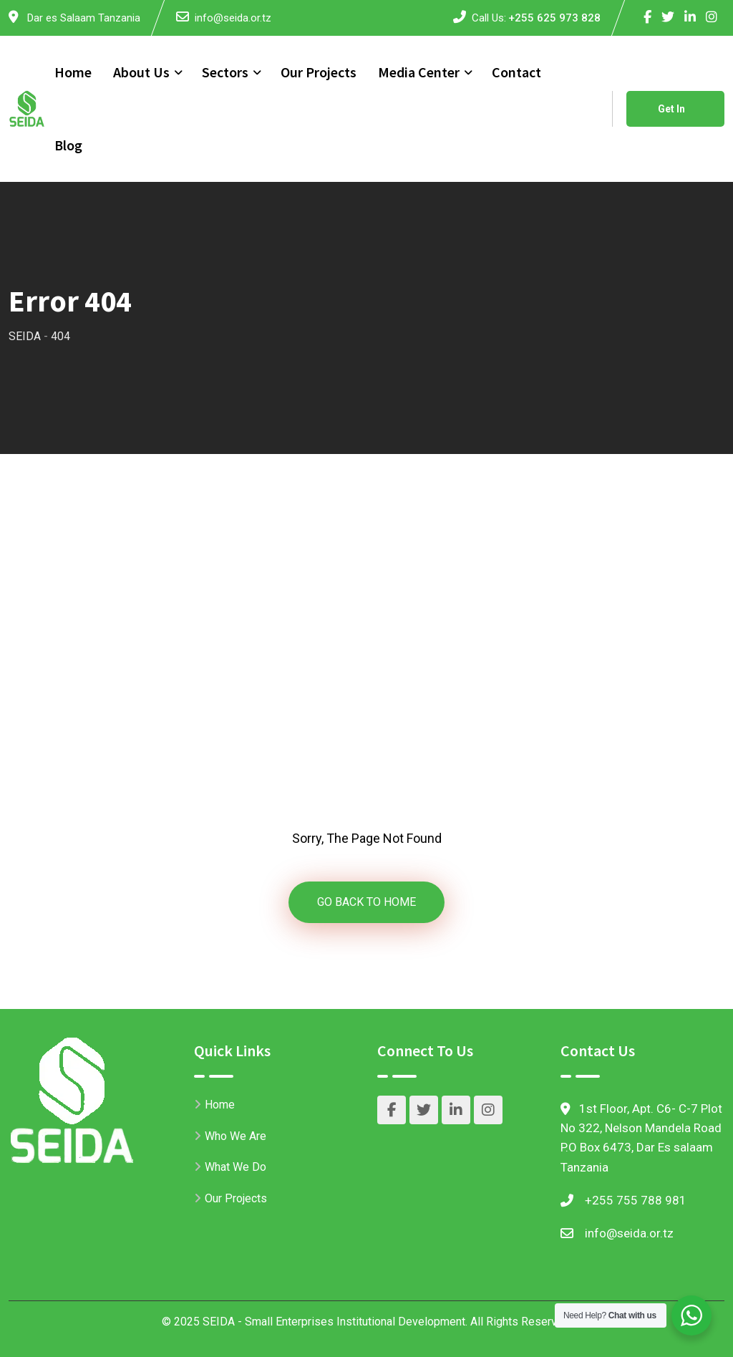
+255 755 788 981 (635, 1200)
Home (73, 72)
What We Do (235, 1167)
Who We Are (235, 1136)
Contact (516, 72)
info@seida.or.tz (233, 17)
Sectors (225, 72)
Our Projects (318, 72)
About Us (141, 72)
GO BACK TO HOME (366, 902)
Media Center (419, 72)
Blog (68, 145)
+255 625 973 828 (554, 17)
